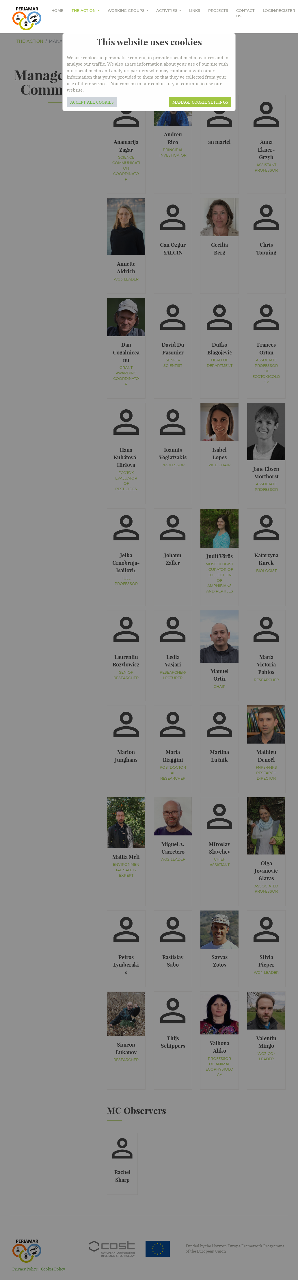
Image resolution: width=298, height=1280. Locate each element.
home (57, 11)
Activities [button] (167, 11)
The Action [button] (84, 11)
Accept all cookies (92, 102)
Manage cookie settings (200, 102)
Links (194, 11)
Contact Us (245, 13)
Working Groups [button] (127, 11)
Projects (218, 11)
